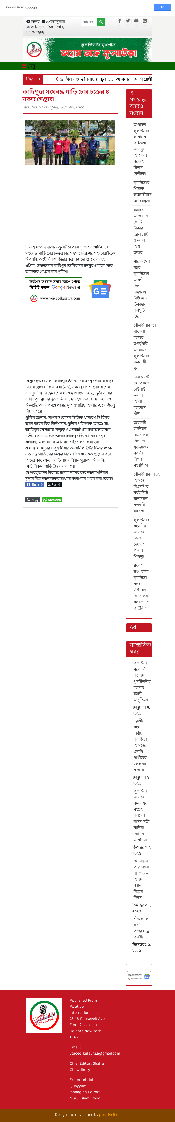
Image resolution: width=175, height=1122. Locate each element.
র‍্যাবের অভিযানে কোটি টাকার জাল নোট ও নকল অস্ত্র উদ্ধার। (141, 231)
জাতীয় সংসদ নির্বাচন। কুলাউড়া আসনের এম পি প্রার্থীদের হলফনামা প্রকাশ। (141, 745)
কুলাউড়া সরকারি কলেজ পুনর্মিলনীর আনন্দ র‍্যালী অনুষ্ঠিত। (142, 681)
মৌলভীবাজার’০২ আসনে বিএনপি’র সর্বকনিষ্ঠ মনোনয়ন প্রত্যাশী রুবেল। (142, 493)
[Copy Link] (32, 499)
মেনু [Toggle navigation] (28, 66)
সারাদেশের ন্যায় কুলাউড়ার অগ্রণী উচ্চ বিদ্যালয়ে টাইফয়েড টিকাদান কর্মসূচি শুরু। (142, 289)
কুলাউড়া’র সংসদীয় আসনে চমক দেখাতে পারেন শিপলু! (142, 538)
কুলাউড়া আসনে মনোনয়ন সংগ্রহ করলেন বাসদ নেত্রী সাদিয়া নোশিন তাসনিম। (141, 815)
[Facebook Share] (34, 484)
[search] (76, 7)
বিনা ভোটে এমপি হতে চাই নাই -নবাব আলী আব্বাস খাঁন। (141, 395)
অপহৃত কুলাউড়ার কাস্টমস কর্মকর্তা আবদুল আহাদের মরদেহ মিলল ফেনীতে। (141, 149)
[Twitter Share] (54, 484)
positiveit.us (109, 1114)
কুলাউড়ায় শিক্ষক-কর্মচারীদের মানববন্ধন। (142, 191)
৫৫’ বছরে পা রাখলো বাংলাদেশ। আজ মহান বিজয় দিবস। (142, 879)
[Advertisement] (70, 208)
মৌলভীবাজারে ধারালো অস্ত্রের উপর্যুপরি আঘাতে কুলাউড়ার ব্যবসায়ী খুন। (142, 347)
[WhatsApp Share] (52, 499)
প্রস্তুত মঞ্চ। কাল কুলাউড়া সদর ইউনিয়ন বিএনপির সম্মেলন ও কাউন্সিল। (141, 587)
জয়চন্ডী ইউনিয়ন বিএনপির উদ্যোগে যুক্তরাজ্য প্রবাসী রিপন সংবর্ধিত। (141, 444)
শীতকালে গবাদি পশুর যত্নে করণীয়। (141, 928)
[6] (70, 288)
